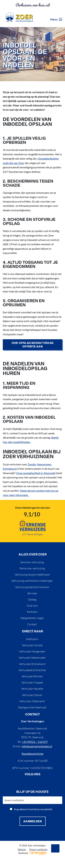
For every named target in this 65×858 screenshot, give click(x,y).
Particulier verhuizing (32, 568)
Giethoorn (32, 639)
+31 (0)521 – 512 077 (35, 741)
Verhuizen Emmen (32, 676)
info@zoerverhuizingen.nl (37, 746)
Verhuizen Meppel (32, 682)
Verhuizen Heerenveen (32, 657)
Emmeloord (10, 468)
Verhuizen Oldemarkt (32, 701)
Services (32, 593)
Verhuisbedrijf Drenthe (32, 670)
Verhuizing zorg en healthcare (32, 574)
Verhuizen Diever (32, 695)
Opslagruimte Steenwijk (32, 707)
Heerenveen (44, 464)
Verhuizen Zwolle (32, 645)
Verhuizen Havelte (32, 688)
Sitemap (22, 849)
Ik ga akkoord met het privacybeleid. (33, 809)
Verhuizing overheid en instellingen (32, 580)
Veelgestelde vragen (32, 618)
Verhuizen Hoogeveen (32, 651)
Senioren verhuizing (32, 562)
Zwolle (32, 464)
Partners (32, 611)
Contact (32, 624)
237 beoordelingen (32, 534)
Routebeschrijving (32, 753)
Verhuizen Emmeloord (32, 664)
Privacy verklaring (38, 849)
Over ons (32, 605)
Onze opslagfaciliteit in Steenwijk (35, 473)
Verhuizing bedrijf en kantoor (32, 587)
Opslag (32, 599)
